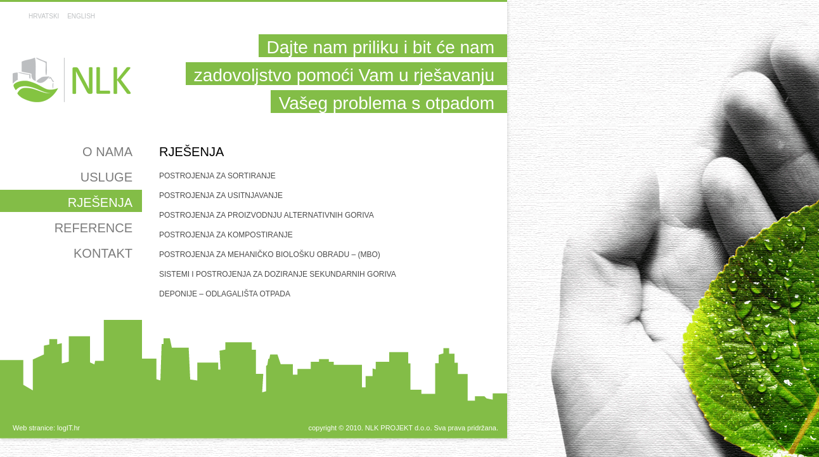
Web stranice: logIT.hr (46, 428)
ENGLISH (81, 16)
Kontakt (103, 253)
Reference (93, 228)
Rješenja (100, 202)
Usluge (106, 177)
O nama (107, 152)
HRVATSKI (44, 16)
